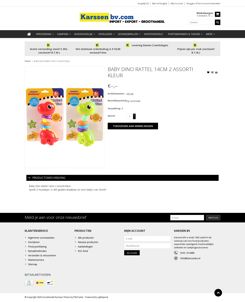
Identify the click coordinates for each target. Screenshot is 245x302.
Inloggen (190, 3)
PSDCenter (78, 297)
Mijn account (177, 3)
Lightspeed (102, 297)
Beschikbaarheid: (116, 100)
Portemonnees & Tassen (184, 34)
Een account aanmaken (209, 3)
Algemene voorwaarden (41, 237)
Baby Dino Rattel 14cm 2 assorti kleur (52, 61)
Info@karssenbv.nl (190, 258)
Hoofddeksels (153, 34)
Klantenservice (36, 260)
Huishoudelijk (83, 34)
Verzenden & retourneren (42, 255)
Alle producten (86, 237)
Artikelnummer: (116, 93)
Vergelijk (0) (143, 3)
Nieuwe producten (88, 242)
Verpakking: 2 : (116, 108)
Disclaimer (34, 242)
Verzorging (43, 34)
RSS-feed (83, 251)
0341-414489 (187, 253)
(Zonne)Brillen (128, 34)
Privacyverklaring (37, 246)
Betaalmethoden (37, 251)
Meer (209, 34)
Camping (62, 34)
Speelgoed (105, 34)
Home (28, 61)
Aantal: (112, 116)
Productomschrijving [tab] (46, 178)
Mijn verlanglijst (159, 3)
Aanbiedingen (85, 246)
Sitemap (32, 264)
